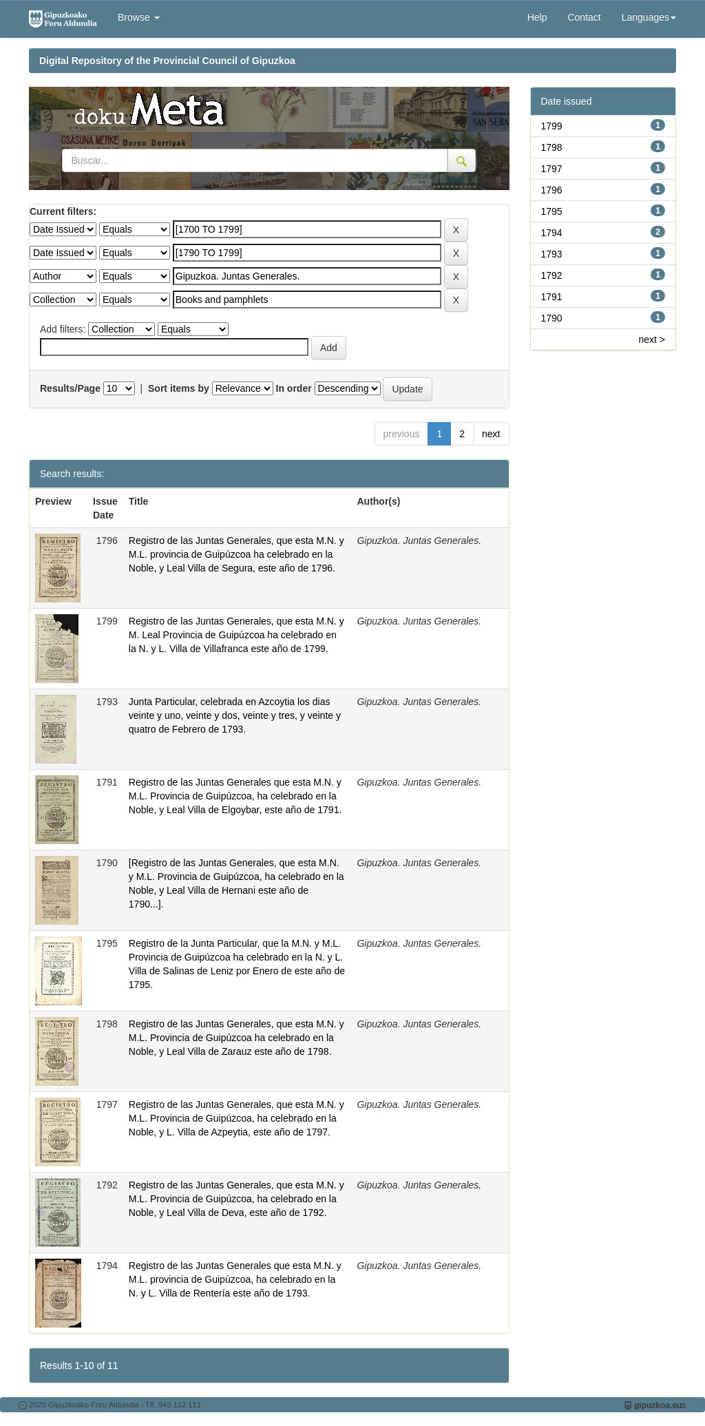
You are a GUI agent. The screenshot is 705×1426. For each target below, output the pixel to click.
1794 (551, 232)
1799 (551, 126)
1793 (551, 254)
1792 (551, 275)
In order (294, 388)
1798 (551, 147)
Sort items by (178, 388)
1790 (551, 318)
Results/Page (70, 388)
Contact (583, 17)
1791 (551, 296)
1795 (551, 211)
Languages (649, 17)
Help (537, 17)
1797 (551, 168)
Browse (139, 17)
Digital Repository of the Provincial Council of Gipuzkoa (167, 60)
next (491, 433)
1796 (551, 190)
